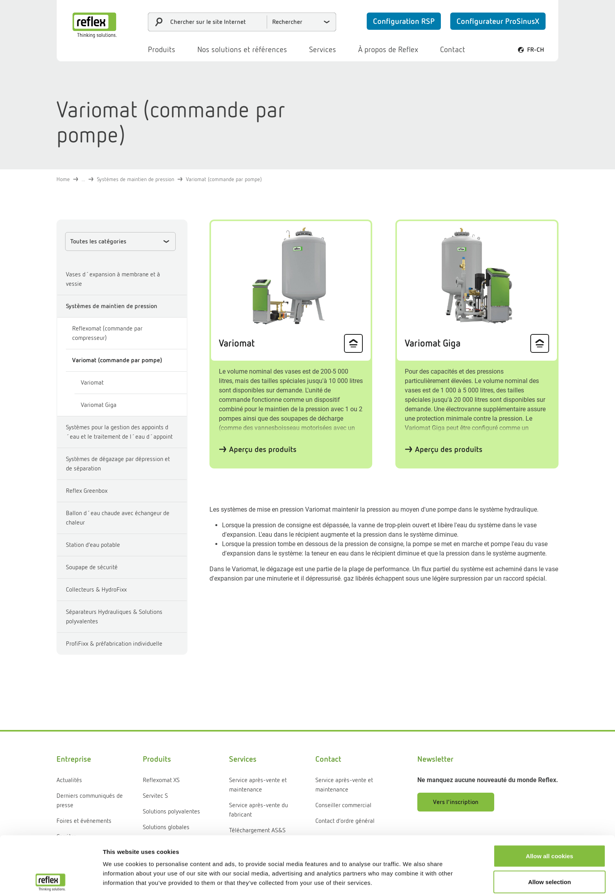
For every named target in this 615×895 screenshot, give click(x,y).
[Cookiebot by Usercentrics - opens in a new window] (50, 880)
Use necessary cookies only (549, 849)
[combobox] (242, 22)
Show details (411, 879)
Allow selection (549, 824)
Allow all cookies (549, 798)
